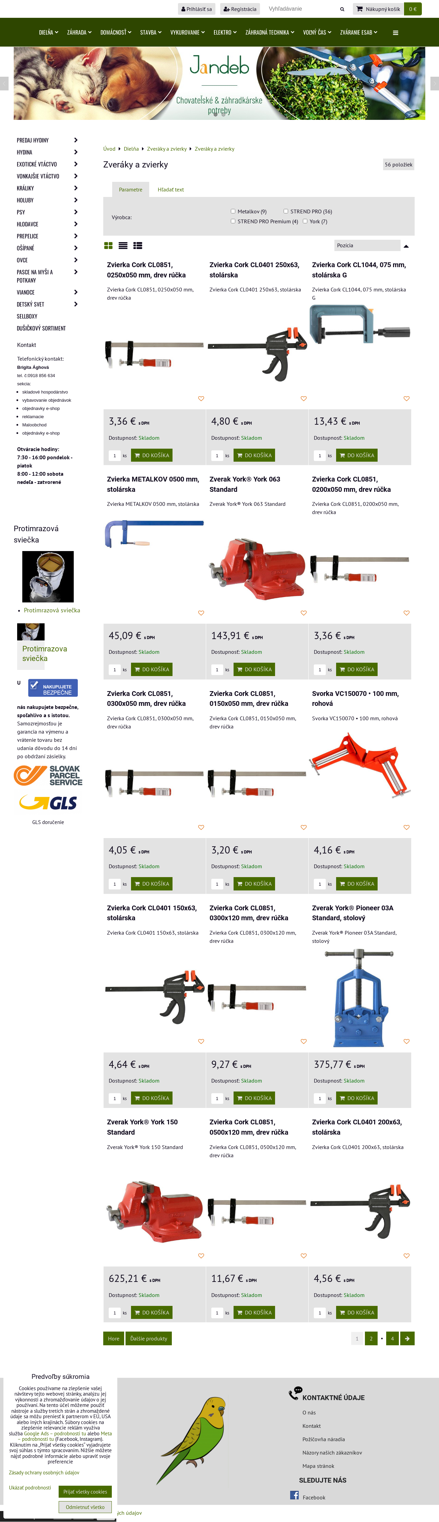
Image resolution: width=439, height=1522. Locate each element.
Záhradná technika (270, 32)
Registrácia (240, 8)
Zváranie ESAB (358, 32)
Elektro (225, 32)
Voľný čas (317, 32)
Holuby (49, 200)
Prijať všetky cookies (85, 1491)
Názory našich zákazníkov (332, 1452)
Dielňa (48, 32)
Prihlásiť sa (196, 8)
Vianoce (49, 292)
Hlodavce (49, 224)
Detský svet (49, 304)
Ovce (49, 260)
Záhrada (79, 32)
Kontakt (311, 1425)
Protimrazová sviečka (52, 610)
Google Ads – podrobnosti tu (55, 1433)
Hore (113, 1338)
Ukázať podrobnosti (30, 1488)
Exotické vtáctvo (49, 164)
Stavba (151, 32)
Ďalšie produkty (148, 1338)
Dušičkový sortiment (41, 328)
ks (118, 456)
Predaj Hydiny (49, 140)
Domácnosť (115, 32)
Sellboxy (27, 316)
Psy (49, 212)
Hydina (49, 152)
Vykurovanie (187, 32)
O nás (309, 1412)
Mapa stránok (318, 1465)
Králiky (49, 188)
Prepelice (49, 236)
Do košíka (151, 455)
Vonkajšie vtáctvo (49, 176)
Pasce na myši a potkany (49, 276)
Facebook (314, 1497)
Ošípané (49, 248)
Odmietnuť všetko (85, 1507)
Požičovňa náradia (323, 1439)
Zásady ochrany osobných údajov (44, 1472)
